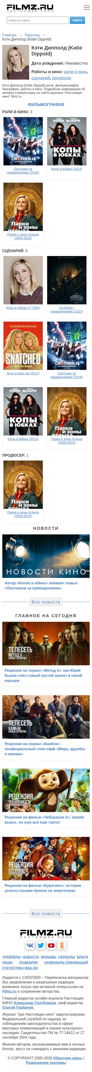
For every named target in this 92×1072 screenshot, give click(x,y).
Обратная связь (68, 1058)
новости (31, 957)
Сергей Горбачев (17, 1007)
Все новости (46, 602)
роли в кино (75, 71)
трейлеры (11, 957)
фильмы (48, 957)
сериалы (66, 957)
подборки (28, 962)
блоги (82, 957)
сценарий (40, 78)
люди (7, 962)
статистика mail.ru (20, 968)
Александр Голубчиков (35, 1003)
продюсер (61, 78)
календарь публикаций (66, 962)
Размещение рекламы (46, 1063)
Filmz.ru (9, 991)
